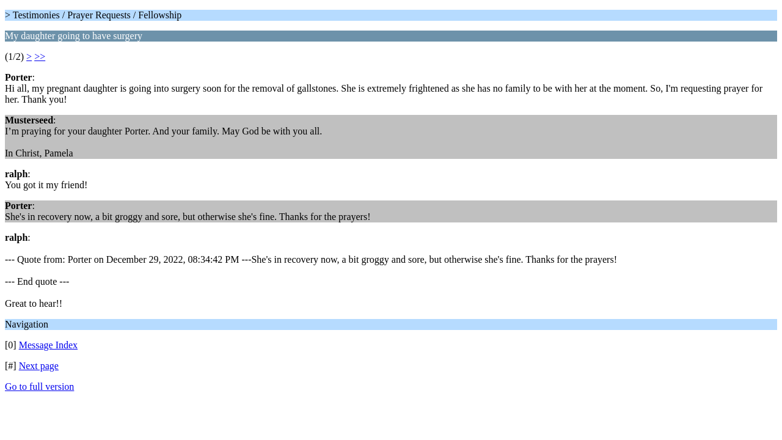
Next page (39, 366)
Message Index (48, 345)
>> (39, 56)
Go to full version (39, 386)
